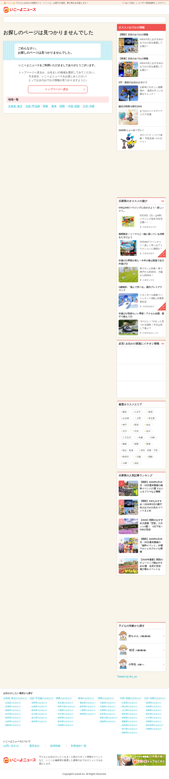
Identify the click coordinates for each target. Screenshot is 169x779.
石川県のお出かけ (39, 714)
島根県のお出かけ (129, 718)
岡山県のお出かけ (129, 706)
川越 (137, 456)
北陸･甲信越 (33, 106)
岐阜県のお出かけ (88, 706)
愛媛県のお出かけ (129, 721)
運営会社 (34, 745)
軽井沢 (124, 456)
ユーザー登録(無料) (146, 3)
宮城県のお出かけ (13, 706)
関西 (62, 106)
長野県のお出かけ (39, 703)
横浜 (123, 412)
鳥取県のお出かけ (129, 714)
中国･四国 (74, 106)
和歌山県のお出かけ (108, 718)
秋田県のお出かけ (13, 718)
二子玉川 (125, 437)
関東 (45, 106)
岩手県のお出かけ (13, 714)
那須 (135, 424)
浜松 (135, 463)
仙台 (147, 424)
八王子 (136, 412)
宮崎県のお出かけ (154, 721)
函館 (149, 456)
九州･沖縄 (88, 106)
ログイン (162, 3)
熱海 (147, 444)
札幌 (139, 437)
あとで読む (130, 3)
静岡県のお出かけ (88, 714)
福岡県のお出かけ (154, 703)
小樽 (123, 463)
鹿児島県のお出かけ (154, 725)
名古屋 (150, 418)
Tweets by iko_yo (127, 676)
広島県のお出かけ (129, 703)
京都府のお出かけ (108, 706)
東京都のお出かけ (65, 703)
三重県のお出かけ (88, 710)
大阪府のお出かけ (108, 703)
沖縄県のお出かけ (154, 729)
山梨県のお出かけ (39, 706)
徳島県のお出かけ (129, 732)
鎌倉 (123, 444)
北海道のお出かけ (13, 703)
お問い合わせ (11, 745)
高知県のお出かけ (129, 725)
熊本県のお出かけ (154, 714)
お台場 (124, 418)
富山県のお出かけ (39, 718)
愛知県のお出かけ (88, 703)
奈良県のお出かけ (108, 714)
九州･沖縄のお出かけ (155, 698)
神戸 (123, 424)
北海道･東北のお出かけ (15, 698)
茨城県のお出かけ (65, 725)
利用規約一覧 (78, 745)
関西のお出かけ (106, 698)
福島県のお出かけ (13, 725)
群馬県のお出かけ (65, 718)
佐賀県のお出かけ (154, 706)
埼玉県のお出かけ (65, 714)
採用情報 (55, 745)
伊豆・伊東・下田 (148, 450)
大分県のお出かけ (154, 718)
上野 (137, 418)
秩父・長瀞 (126, 450)
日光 (135, 431)
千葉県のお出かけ (65, 710)
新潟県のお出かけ (39, 710)
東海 (54, 106)
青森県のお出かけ (13, 710)
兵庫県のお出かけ (108, 710)
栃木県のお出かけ (65, 721)
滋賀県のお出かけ (108, 721)
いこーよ (11, 3)
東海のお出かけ (86, 698)
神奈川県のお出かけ (66, 706)
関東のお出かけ (64, 698)
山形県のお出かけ (13, 721)
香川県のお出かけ (129, 729)
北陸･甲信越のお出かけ (41, 698)
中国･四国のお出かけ (131, 698)
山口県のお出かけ (129, 710)
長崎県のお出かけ (154, 710)
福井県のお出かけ (39, 721)
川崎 (151, 437)
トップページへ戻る (56, 89)
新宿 (149, 412)
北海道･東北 (15, 106)
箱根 (135, 444)
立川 (123, 431)
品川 (147, 431)
